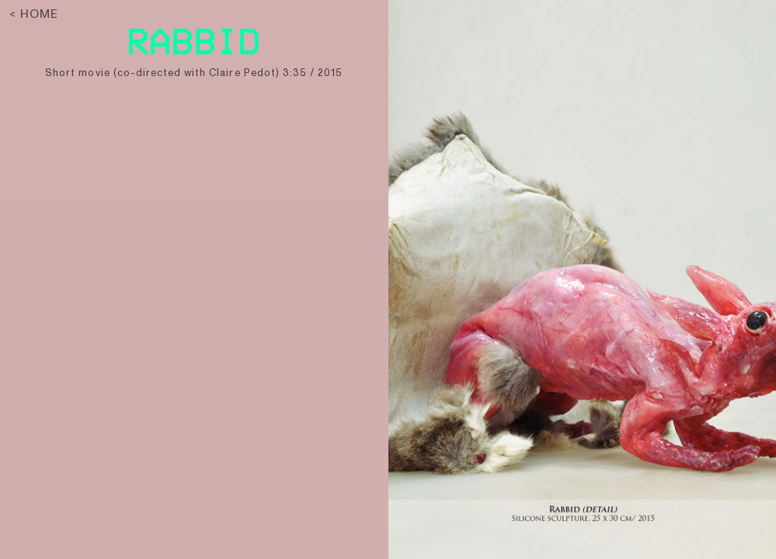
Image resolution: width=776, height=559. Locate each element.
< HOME (33, 14)
